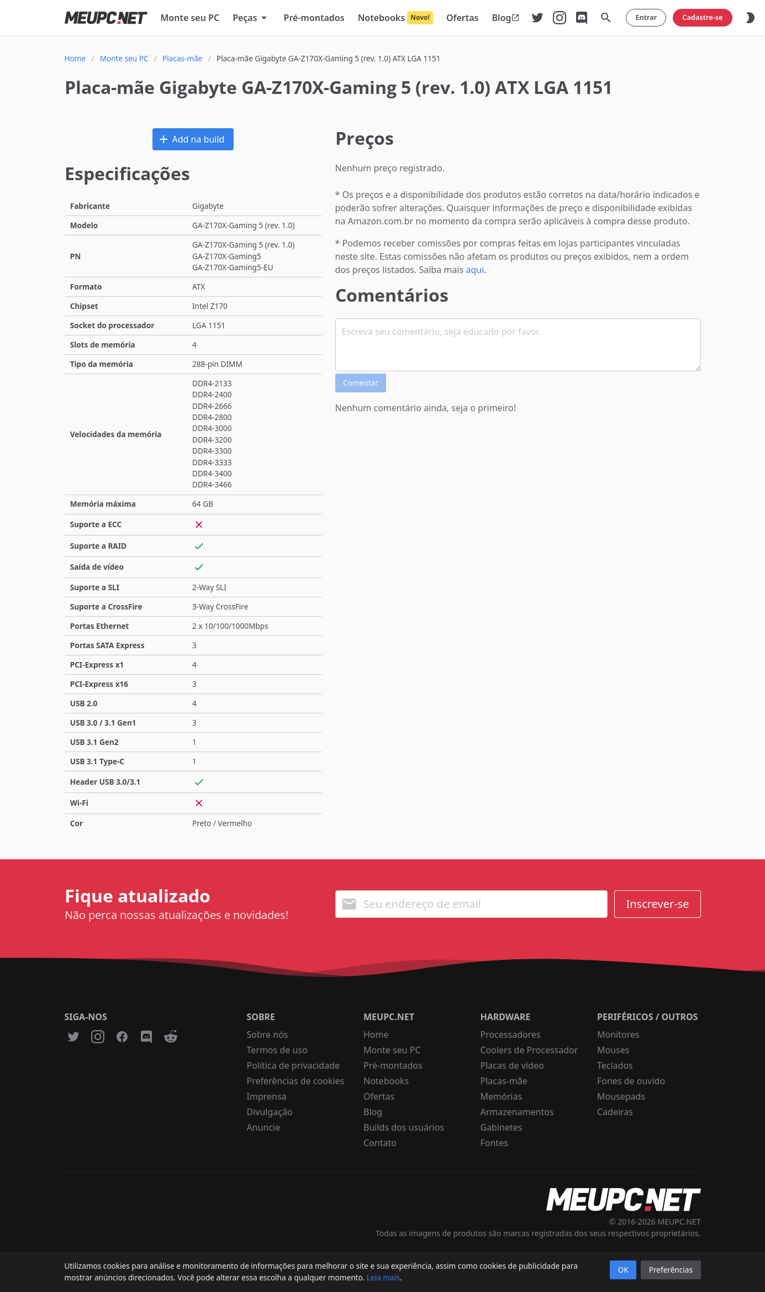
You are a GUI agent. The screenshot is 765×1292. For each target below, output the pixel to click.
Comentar (360, 382)
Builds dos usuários (403, 1127)
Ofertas (378, 1096)
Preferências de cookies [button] (296, 1081)
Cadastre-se (702, 17)
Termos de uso (277, 1050)
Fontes (494, 1143)
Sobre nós (267, 1034)
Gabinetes (502, 1127)
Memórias (502, 1096)
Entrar (646, 17)
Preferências (671, 1269)
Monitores (618, 1034)
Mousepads (621, 1096)
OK (623, 1269)
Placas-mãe (504, 1081)
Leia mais (383, 1277)
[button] (251, 17)
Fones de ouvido (631, 1081)
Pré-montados (393, 1065)
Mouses (613, 1050)
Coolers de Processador (529, 1050)
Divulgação (270, 1112)
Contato (380, 1143)
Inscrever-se (657, 903)
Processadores (511, 1034)
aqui (475, 270)
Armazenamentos (517, 1112)
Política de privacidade (293, 1065)
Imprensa (267, 1096)
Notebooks (386, 1081)
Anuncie (264, 1127)
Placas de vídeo (512, 1065)
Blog (372, 1112)
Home (376, 1034)
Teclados (615, 1065)
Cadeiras (615, 1112)
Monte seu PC (392, 1050)
